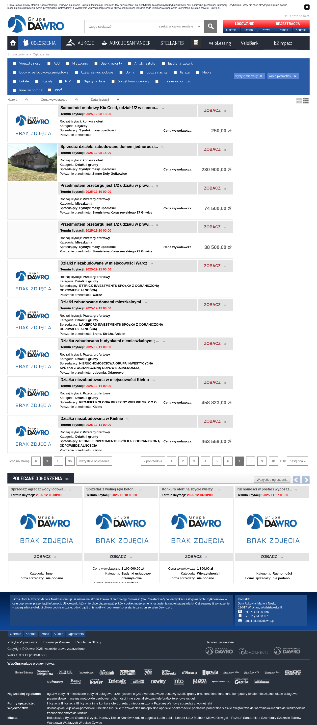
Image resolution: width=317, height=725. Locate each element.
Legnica (150, 718)
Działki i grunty (108, 63)
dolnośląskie (56, 708)
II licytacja (68, 703)
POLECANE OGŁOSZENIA (40, 478)
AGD (53, 63)
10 (273, 461)
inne (207, 694)
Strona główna (17, 54)
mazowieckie (131, 708)
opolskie (165, 708)
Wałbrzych (70, 723)
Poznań (236, 718)
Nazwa (12, 99)
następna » (298, 461)
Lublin (170, 718)
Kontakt (301, 30)
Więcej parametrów (280, 76)
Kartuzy (104, 718)
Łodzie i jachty (153, 72)
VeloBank (250, 43)
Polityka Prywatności (22, 642)
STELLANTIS (172, 43)
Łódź (189, 718)
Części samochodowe (94, 72)
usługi (190, 698)
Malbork (199, 718)
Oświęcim (223, 718)
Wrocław (85, 723)
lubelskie (102, 708)
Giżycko (92, 718)
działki (181, 694)
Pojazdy (44, 81)
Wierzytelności (27, 63)
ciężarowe (140, 694)
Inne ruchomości (28, 90)
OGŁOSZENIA (43, 43)
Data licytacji (100, 99)
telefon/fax (164, 698)
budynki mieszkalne (72, 694)
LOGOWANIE (244, 23)
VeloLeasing (220, 43)
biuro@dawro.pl (263, 621)
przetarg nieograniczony (136, 703)
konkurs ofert (108, 703)
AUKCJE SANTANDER (130, 43)
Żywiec (97, 723)
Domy (126, 72)
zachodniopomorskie (62, 713)
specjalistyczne (145, 698)
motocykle (87, 698)
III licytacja (83, 703)
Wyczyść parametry (246, 76)
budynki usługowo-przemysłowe (109, 694)
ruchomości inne (121, 698)
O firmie (231, 30)
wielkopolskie (296, 708)
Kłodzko (138, 718)
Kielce (115, 718)
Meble (203, 72)
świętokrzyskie (243, 708)
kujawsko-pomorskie (80, 708)
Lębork (180, 718)
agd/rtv (52, 694)
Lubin (161, 718)
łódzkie (82, 713)
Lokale (21, 81)
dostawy (171, 694)
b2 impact (283, 43)
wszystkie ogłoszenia (94, 461)
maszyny (73, 698)
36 (70, 461)
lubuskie (115, 708)
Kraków (126, 718)
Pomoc (283, 30)
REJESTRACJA (288, 23)
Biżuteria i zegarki (177, 63)
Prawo (266, 30)
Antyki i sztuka (142, 63)
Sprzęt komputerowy (130, 81)
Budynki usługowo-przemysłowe (41, 72)
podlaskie (199, 708)
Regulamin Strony (88, 642)
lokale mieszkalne (261, 694)
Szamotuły (268, 718)
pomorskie (213, 708)
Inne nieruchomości (173, 81)
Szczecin (283, 718)
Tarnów (296, 718)
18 (58, 461)
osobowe (102, 698)
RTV (65, 81)
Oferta (248, 30)
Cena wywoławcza (54, 99)
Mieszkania (77, 63)
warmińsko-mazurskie (270, 708)
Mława (211, 718)
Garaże (182, 72)
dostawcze (156, 694)
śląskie (227, 708)
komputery (239, 694)
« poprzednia (152, 461)
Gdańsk (80, 718)
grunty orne (195, 694)
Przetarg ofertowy (166, 703)
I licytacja (53, 703)
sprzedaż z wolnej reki (196, 703)
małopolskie (149, 708)
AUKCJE (86, 43)
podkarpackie (181, 708)
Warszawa (54, 723)
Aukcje (58, 634)
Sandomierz (251, 718)
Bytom (69, 718)
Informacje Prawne (56, 642)
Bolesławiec (55, 718)
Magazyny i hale (91, 81)
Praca (45, 634)
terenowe (178, 698)
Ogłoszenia (41, 54)
